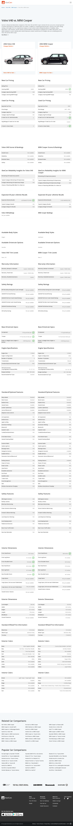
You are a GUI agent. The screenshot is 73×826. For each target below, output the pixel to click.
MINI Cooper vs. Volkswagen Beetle (11, 729)
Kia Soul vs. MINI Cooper (31, 724)
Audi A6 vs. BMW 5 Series (55, 760)
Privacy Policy (47, 823)
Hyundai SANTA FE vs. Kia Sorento (34, 753)
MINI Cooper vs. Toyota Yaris (32, 734)
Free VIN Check (32, 801)
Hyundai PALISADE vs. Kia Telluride (58, 756)
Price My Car (43, 803)
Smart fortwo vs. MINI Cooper (56, 741)
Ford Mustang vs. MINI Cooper (57, 738)
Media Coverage (56, 801)
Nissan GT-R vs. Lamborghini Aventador (59, 765)
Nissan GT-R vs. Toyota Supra (33, 756)
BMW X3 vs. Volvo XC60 (55, 763)
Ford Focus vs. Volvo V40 (8, 736)
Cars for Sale (32, 798)
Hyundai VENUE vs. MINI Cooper (57, 734)
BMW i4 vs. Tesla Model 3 (31, 763)
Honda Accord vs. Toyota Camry (10, 758)
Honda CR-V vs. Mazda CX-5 (32, 758)
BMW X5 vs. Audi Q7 (30, 770)
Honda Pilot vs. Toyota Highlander (10, 756)
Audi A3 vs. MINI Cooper (31, 729)
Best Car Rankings (44, 801)
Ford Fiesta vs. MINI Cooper (32, 736)
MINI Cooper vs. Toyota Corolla (57, 736)
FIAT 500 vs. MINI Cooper (8, 724)
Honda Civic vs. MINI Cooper (32, 731)
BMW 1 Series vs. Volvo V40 (8, 738)
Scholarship (55, 803)
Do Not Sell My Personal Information (58, 823)
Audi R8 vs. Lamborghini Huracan (57, 767)
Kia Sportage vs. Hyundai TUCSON (10, 753)
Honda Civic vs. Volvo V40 (55, 727)
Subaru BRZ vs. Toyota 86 (8, 763)
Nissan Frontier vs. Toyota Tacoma (34, 760)
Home (3, 7)
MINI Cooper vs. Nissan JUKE (56, 724)
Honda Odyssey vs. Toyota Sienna (10, 770)
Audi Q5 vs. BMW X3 (7, 765)
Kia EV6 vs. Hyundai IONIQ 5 (9, 767)
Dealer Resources (44, 806)
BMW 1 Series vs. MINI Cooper (9, 741)
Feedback (55, 806)
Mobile (30, 803)
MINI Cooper (14, 7)
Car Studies (43, 798)
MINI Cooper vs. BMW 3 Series (56, 731)
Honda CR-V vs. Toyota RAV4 (32, 765)
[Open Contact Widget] (70, 823)
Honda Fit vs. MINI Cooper (32, 741)
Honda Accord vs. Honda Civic (56, 758)
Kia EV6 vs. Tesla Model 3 (55, 770)
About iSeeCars (56, 798)
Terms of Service (40, 823)
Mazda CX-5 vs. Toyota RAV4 (56, 753)
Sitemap (34, 823)
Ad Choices (69, 823)
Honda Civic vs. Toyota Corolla (9, 760)
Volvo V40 (8, 7)
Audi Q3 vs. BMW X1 (30, 767)
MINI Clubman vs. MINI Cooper (33, 727)
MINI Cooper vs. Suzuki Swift (9, 727)
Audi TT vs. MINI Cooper (55, 729)
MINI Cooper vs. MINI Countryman (10, 734)
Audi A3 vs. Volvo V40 (7, 731)
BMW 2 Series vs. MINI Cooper (32, 738)
